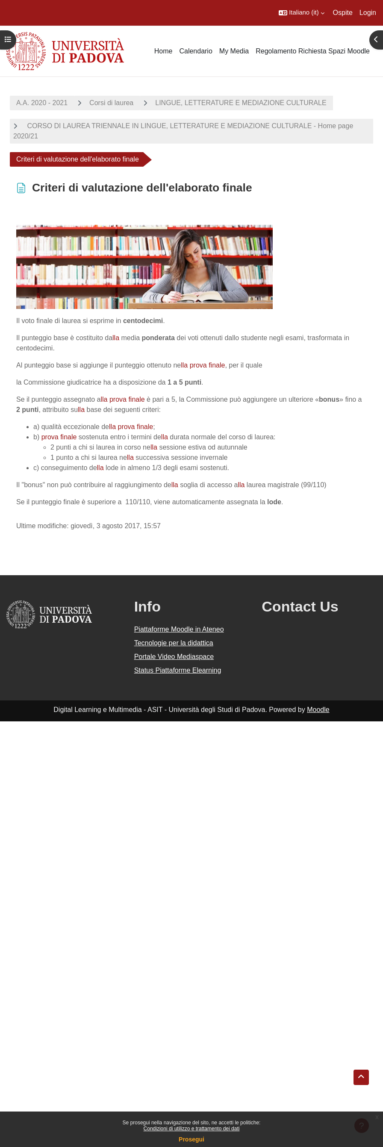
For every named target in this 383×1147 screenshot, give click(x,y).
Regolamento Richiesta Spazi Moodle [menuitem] (313, 51)
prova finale (207, 365)
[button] (301, 13)
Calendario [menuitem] (195, 51)
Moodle (318, 709)
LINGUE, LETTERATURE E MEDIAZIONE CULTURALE (240, 102)
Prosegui (191, 1139)
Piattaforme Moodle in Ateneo (179, 629)
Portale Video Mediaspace (174, 656)
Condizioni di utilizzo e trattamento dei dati (192, 1129)
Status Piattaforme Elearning (177, 670)
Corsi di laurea (111, 102)
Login (367, 12)
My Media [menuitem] (234, 51)
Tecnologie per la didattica (173, 643)
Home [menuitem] (163, 51)
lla (115, 337)
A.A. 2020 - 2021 (42, 102)
